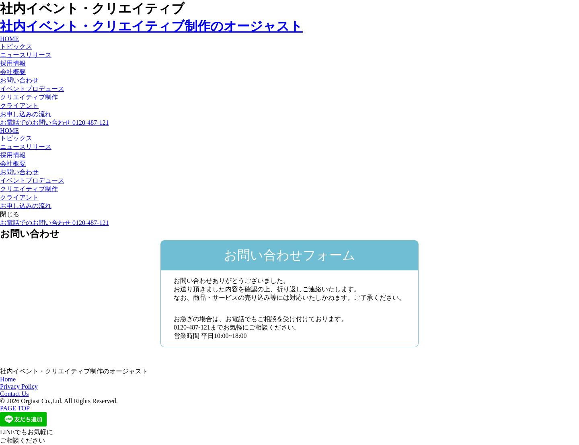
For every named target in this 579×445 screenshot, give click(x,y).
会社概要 (13, 71)
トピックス (16, 46)
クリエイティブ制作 (29, 97)
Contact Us (14, 393)
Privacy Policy (19, 386)
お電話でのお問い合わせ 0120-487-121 (54, 122)
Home (8, 379)
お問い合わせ (19, 80)
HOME (9, 38)
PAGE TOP (15, 408)
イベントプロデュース (32, 88)
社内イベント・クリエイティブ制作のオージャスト (151, 26)
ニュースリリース (25, 55)
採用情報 (13, 63)
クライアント (19, 105)
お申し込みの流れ (25, 114)
